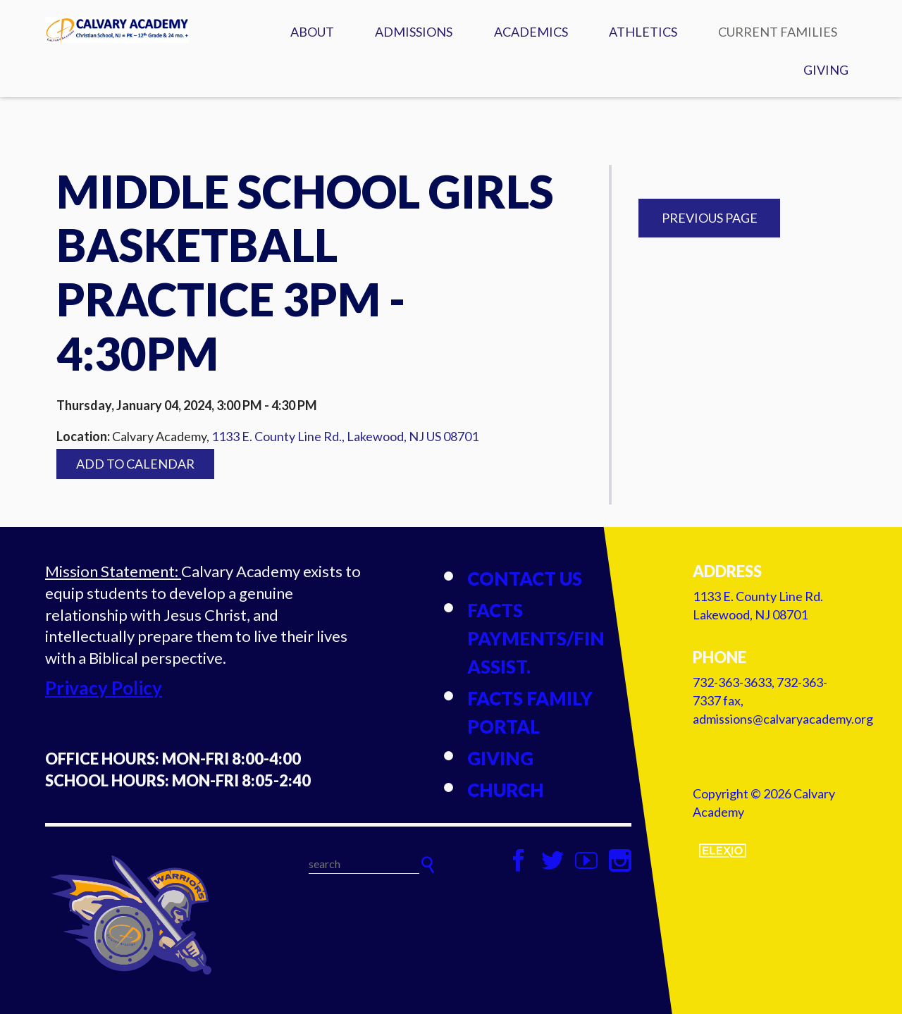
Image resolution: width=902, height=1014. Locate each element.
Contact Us (524, 578)
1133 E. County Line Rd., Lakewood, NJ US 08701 (344, 436)
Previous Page (710, 217)
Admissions (413, 31)
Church (505, 790)
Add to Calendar (135, 463)
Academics (531, 31)
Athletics (643, 31)
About (312, 31)
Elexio (723, 850)
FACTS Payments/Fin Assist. (536, 638)
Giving (825, 70)
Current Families (777, 31)
